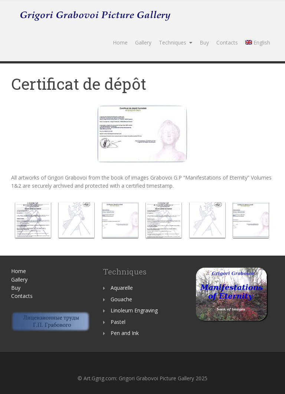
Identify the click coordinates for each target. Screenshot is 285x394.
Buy (204, 42)
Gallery (143, 42)
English (257, 42)
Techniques (172, 42)
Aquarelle (122, 287)
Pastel (118, 321)
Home (120, 42)
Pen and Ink (125, 332)
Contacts (227, 42)
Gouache (121, 299)
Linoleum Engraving (134, 310)
